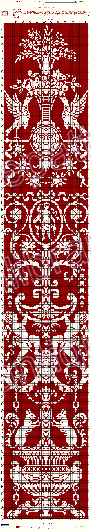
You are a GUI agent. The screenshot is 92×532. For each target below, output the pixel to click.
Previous (44, 19)
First (40, 19)
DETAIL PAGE (11, 15)
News (13, 1)
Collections (23, 1)
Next (49, 19)
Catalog (18, 1)
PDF (11, 11)
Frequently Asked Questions (33, 1)
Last (52, 19)
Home (9, 1)
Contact (42, 1)
